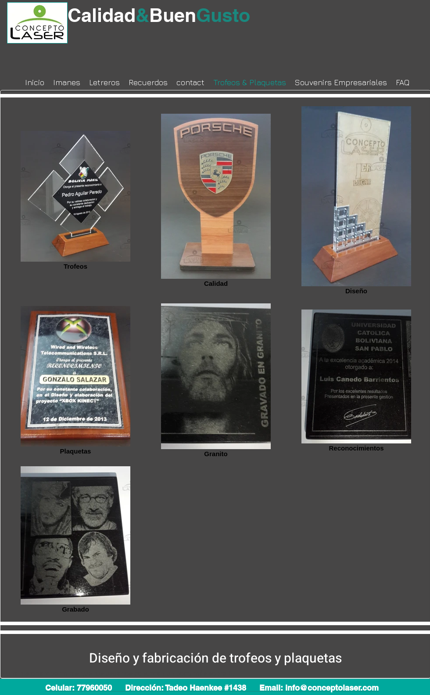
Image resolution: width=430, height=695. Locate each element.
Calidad (108, 15)
